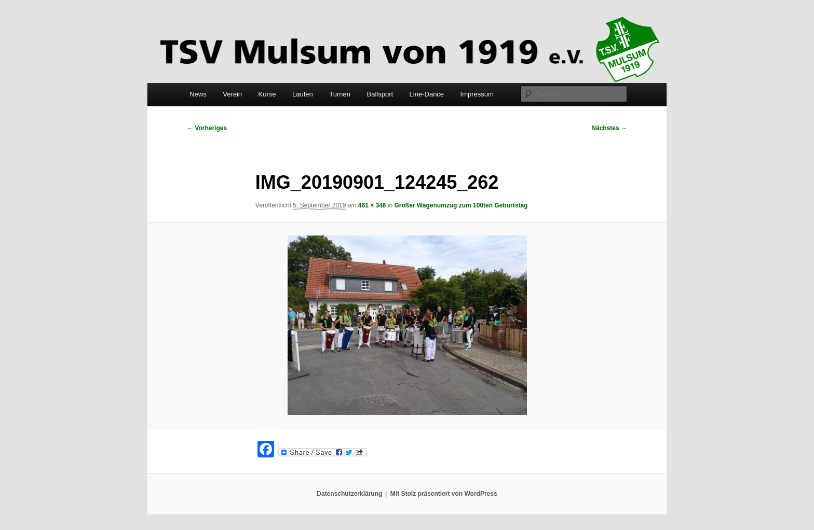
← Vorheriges (207, 128)
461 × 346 (372, 205)
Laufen (302, 94)
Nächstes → (609, 128)
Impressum (477, 94)
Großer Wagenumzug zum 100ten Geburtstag (461, 205)
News (198, 94)
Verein (232, 94)
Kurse (267, 94)
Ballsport (380, 94)
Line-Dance (427, 94)
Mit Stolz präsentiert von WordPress (443, 493)
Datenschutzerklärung (349, 493)
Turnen (339, 94)
